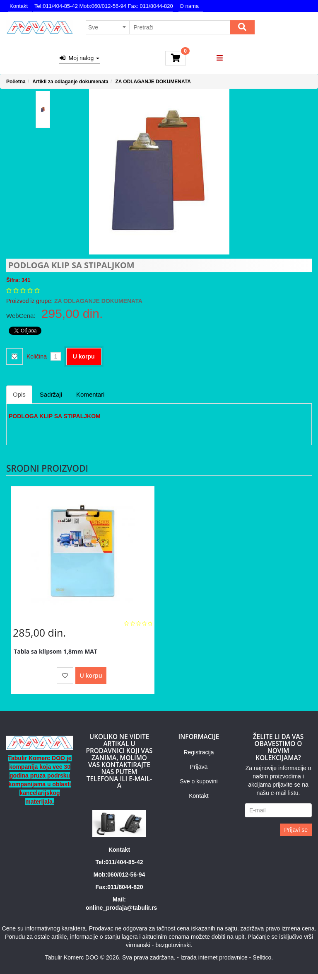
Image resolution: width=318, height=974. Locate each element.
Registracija (198, 752)
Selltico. (263, 957)
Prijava (199, 766)
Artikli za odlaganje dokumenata (70, 82)
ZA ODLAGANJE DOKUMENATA (152, 82)
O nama (189, 6)
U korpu (84, 356)
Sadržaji (51, 394)
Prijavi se (296, 829)
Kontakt (19, 6)
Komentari (90, 394)
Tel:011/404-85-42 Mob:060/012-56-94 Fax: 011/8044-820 (103, 6)
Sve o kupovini (198, 781)
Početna (16, 82)
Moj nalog (79, 58)
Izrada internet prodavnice (214, 957)
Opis (19, 394)
